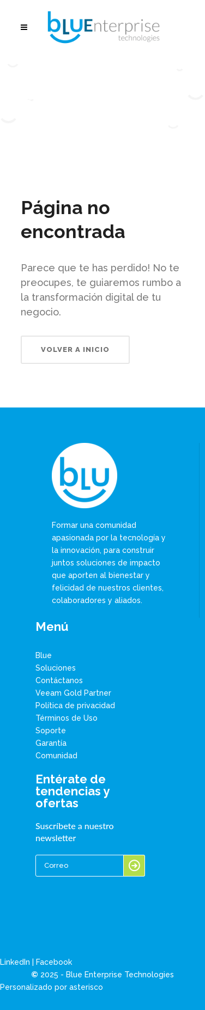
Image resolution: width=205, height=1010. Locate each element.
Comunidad (56, 755)
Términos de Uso (66, 718)
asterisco (86, 987)
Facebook (54, 962)
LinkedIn (15, 962)
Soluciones (55, 668)
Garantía (51, 743)
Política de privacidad (75, 705)
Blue (43, 655)
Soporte (50, 730)
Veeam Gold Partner (73, 693)
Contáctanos (59, 680)
